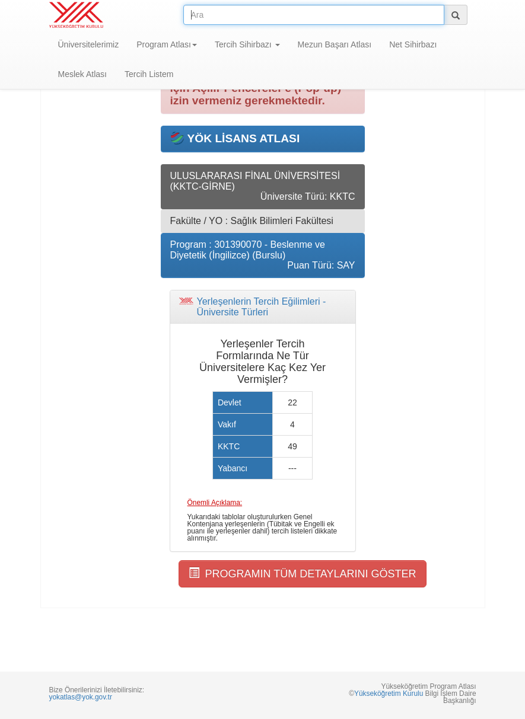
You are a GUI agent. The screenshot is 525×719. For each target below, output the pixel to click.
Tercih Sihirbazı (247, 44)
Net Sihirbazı (413, 44)
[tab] (262, 306)
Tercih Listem (149, 74)
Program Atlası (166, 44)
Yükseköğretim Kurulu (388, 693)
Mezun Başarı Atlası (335, 44)
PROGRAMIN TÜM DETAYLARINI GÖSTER (302, 573)
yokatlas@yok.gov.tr (80, 697)
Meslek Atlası (82, 74)
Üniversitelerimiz (88, 44)
